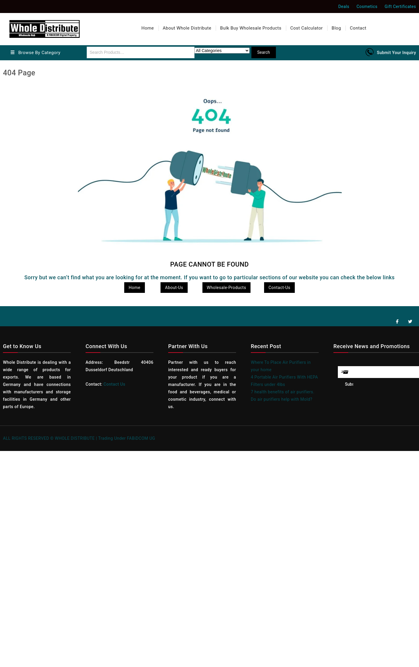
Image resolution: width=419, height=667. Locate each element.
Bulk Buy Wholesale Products (250, 28)
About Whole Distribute (187, 28)
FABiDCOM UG (141, 438)
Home (147, 28)
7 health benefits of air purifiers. (282, 392)
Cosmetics (366, 6)
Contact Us (114, 384)
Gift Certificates (400, 6)
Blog (336, 28)
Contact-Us (279, 287)
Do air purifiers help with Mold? (281, 399)
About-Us (174, 287)
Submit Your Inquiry (396, 52)
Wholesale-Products (226, 287)
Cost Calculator (306, 28)
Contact (358, 28)
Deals (343, 6)
